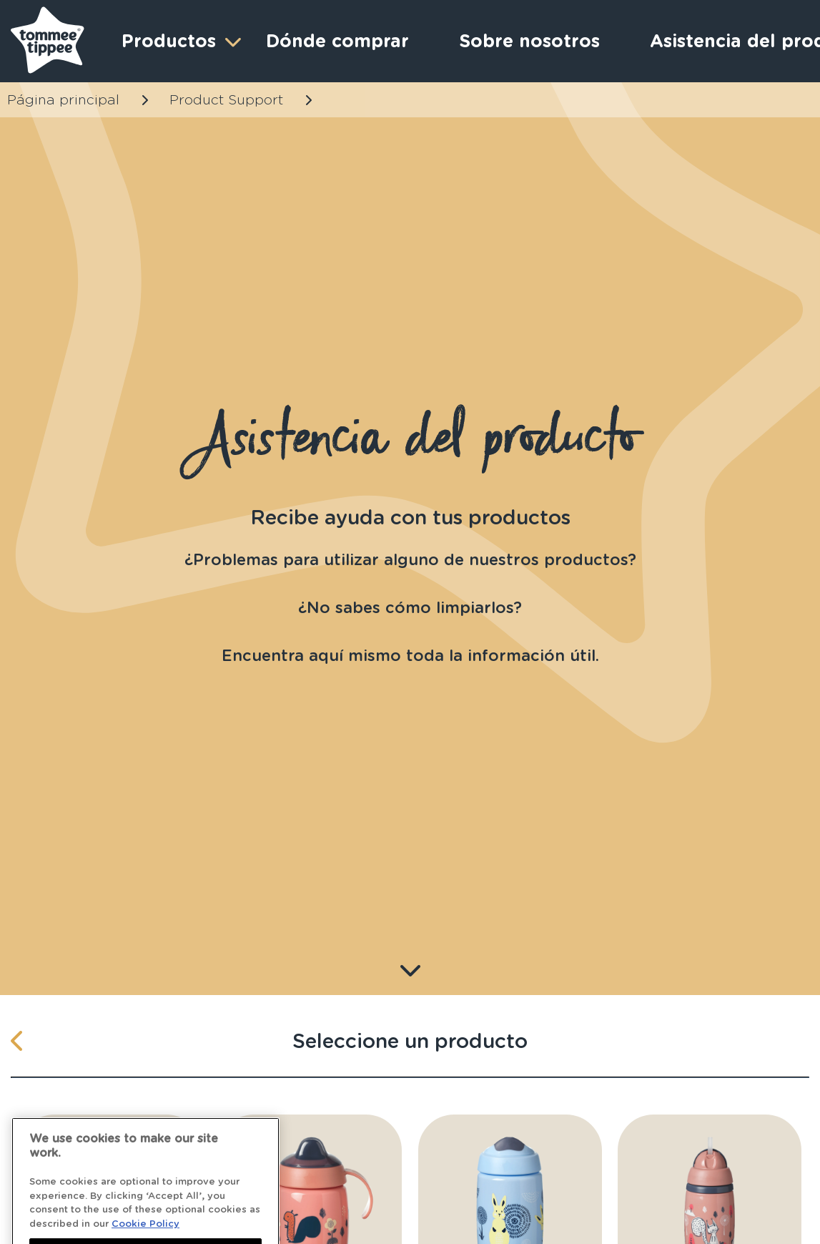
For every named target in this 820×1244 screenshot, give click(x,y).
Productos (179, 41)
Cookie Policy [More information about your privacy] (145, 1234)
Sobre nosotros (529, 41)
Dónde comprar (337, 41)
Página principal (63, 100)
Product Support (226, 100)
